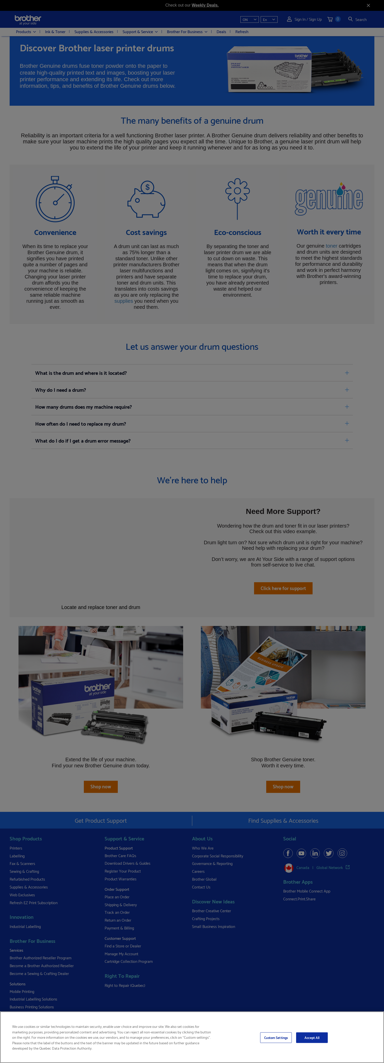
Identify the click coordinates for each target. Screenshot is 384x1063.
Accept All (311, 1037)
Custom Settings (276, 1037)
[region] (192, 1037)
